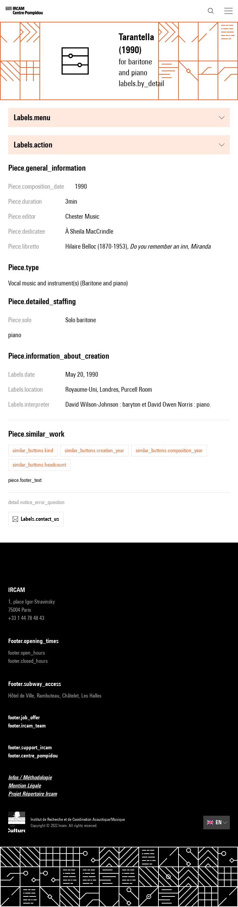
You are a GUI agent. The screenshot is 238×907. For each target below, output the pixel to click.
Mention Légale (28, 785)
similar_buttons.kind (33, 450)
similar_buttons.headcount (39, 465)
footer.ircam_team (31, 726)
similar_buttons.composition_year (169, 450)
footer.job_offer (28, 717)
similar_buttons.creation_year (94, 450)
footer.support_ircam (34, 747)
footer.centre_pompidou (37, 756)
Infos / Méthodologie (34, 777)
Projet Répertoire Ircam (36, 794)
